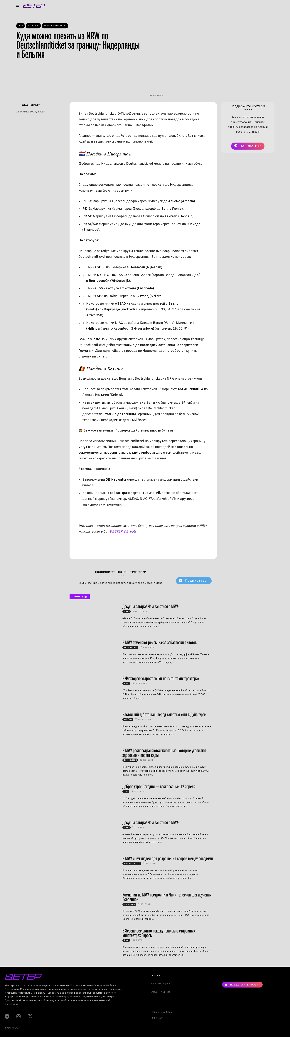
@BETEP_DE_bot (122, 532)
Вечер (127, 611)
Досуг (126, 683)
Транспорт (33, 25)
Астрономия (129, 904)
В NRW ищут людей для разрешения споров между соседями (167, 858)
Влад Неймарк (31, 104)
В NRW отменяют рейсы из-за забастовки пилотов (159, 642)
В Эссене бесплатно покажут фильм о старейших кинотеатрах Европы (158, 933)
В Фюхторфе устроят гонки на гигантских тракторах (160, 678)
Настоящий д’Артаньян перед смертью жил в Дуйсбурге (164, 714)
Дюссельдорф (130, 647)
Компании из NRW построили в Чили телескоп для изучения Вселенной (166, 897)
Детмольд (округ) (132, 863)
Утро (126, 791)
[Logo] (34, 6)
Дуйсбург (128, 719)
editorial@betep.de (159, 984)
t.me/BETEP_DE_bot (159, 992)
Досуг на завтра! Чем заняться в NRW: (150, 606)
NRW (20, 25)
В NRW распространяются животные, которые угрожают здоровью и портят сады (164, 752)
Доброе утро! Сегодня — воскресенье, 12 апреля (158, 786)
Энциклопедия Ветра (55, 25)
